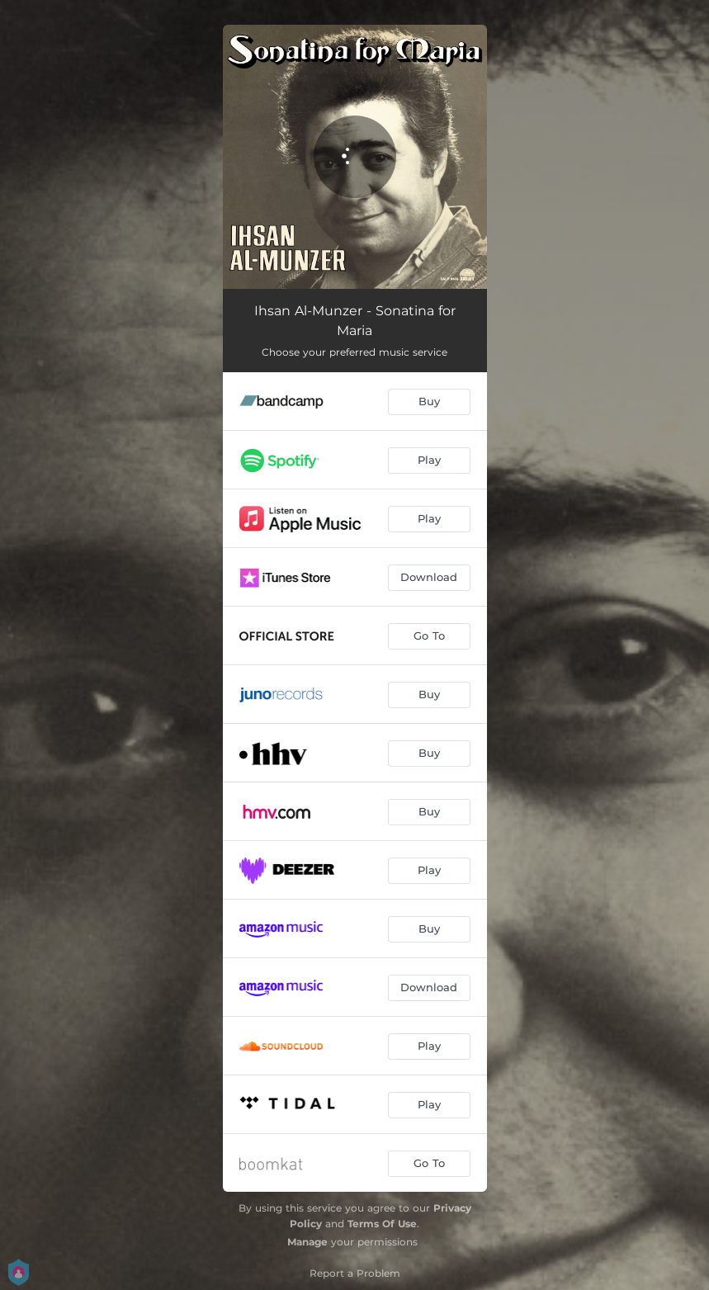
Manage (307, 1242)
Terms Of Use (382, 1223)
